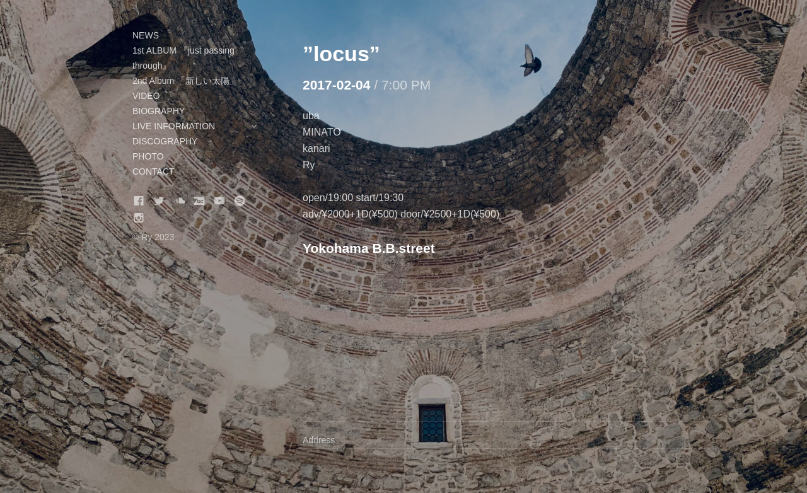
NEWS (145, 35)
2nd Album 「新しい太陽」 (185, 81)
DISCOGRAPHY (164, 141)
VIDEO (146, 96)
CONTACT (153, 171)
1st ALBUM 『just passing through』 (183, 58)
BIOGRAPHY (158, 111)
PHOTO (148, 156)
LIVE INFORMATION (201, 126)
